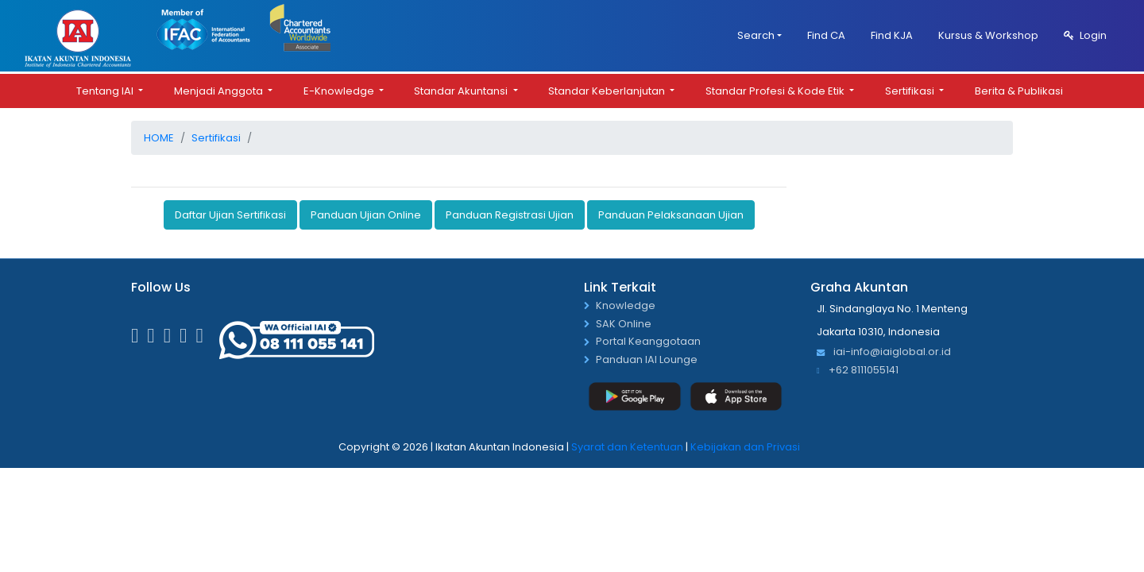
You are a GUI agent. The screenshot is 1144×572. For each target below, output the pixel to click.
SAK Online (623, 324)
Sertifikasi (911, 90)
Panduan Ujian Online (366, 214)
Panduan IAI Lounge (647, 359)
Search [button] (756, 35)
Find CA (826, 35)
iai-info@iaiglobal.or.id (884, 351)
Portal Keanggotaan (648, 342)
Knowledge (625, 305)
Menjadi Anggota (219, 90)
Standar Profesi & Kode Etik (776, 90)
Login (1085, 35)
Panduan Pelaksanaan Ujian (671, 214)
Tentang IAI (106, 90)
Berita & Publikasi (1019, 90)
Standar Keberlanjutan (607, 90)
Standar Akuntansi (462, 90)
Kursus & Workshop (988, 35)
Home (159, 137)
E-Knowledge (340, 90)
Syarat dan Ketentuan (627, 447)
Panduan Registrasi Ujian (510, 214)
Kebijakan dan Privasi (745, 447)
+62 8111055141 (858, 370)
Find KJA (892, 35)
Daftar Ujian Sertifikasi (230, 214)
